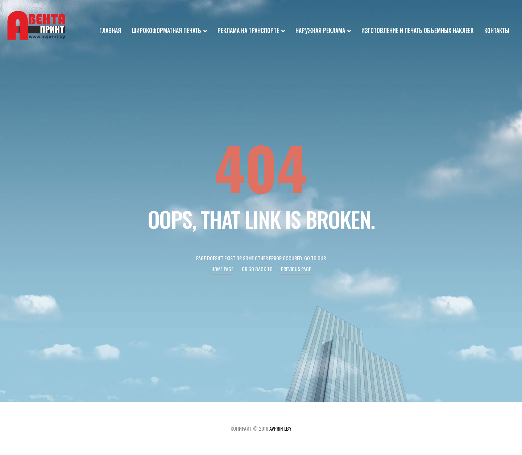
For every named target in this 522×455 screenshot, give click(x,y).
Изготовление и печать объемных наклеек (417, 30)
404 (261, 167)
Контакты (496, 30)
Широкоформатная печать (169, 31)
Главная (110, 30)
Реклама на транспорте (251, 31)
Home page (222, 269)
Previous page (296, 269)
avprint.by (280, 428)
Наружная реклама (323, 31)
